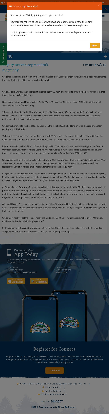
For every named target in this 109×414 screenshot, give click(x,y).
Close (94, 45)
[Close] (99, 5)
